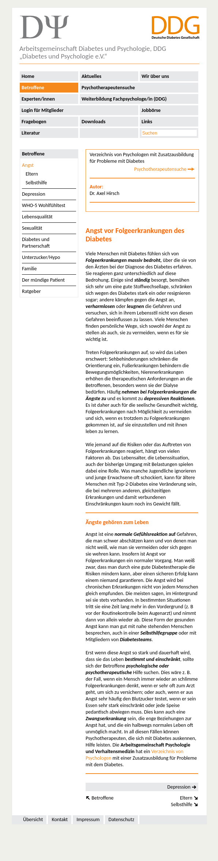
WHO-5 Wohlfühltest (43, 205)
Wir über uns (155, 76)
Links (147, 122)
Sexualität (32, 228)
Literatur (31, 133)
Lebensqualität (37, 217)
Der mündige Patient (43, 280)
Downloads (93, 122)
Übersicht (33, 819)
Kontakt (60, 819)
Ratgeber (31, 291)
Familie (29, 269)
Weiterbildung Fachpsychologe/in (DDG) (124, 99)
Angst (28, 165)
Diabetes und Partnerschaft (36, 242)
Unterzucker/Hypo (41, 257)
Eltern (32, 174)
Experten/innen (38, 99)
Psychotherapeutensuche (108, 87)
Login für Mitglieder (43, 110)
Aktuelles (91, 76)
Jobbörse (151, 110)
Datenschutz (121, 819)
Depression (33, 194)
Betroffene (33, 87)
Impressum (87, 819)
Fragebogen (34, 122)
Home (28, 76)
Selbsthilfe (36, 183)
